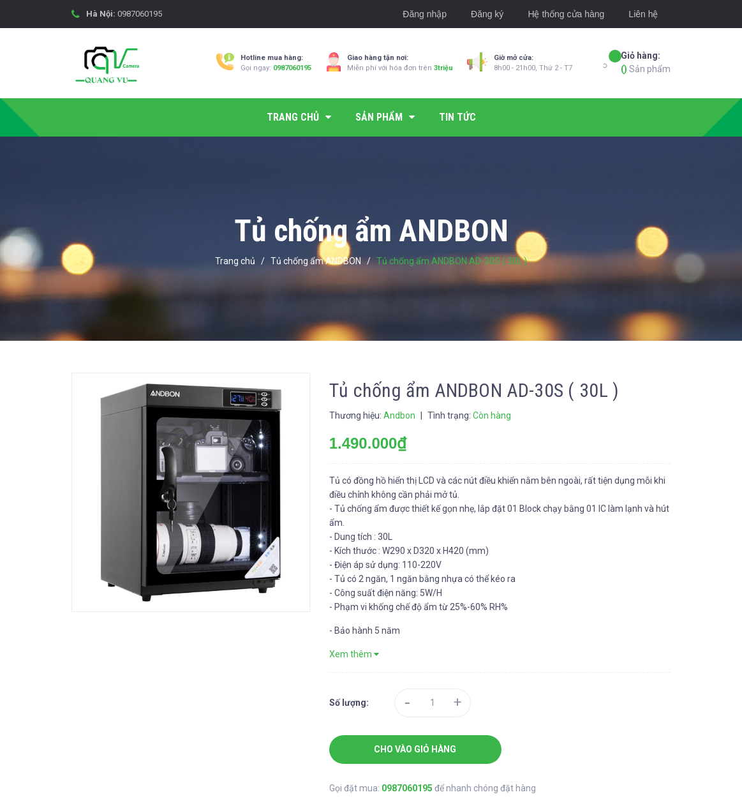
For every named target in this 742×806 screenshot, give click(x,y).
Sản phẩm (646, 61)
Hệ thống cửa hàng (566, 14)
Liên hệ (643, 14)
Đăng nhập (425, 14)
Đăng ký (487, 14)
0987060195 (139, 14)
